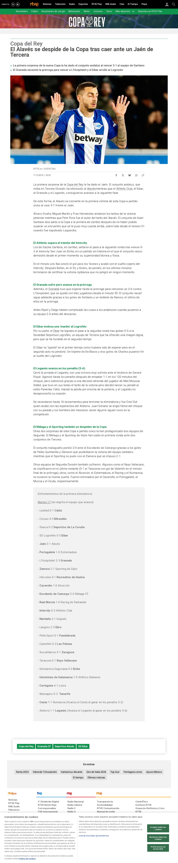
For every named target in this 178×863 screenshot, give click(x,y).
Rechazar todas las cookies (158, 847)
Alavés (91, 188)
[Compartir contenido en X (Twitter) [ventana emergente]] (123, 174)
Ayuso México (154, 771)
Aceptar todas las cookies (158, 837)
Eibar (56, 331)
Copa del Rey (75, 184)
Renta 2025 (22, 771)
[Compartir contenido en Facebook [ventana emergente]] (116, 174)
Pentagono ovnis (133, 771)
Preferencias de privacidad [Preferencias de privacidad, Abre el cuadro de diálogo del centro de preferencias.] (158, 856)
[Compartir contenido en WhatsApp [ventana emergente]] (136, 174)
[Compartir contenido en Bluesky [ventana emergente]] (129, 174)
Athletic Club (124, 188)
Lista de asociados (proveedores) (94, 844)
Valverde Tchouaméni (45, 771)
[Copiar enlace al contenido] (143, 174)
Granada (53, 289)
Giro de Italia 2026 (96, 771)
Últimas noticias (96, 777)
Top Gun (114, 771)
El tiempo (78, 777)
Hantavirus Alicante (71, 771)
